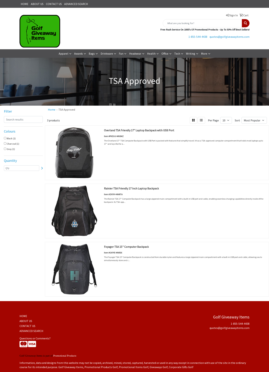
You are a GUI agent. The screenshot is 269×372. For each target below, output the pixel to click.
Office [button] (164, 53)
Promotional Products (64, 355)
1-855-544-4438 (197, 36)
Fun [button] (121, 53)
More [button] (204, 53)
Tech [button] (177, 53)
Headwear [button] (135, 53)
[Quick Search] (202, 23)
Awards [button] (78, 53)
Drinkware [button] (107, 53)
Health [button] (151, 53)
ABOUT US (37, 4)
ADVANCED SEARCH (76, 4)
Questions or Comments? (35, 338)
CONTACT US (54, 4)
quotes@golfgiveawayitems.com (229, 36)
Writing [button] (190, 53)
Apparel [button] (63, 53)
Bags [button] (92, 53)
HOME (24, 4)
